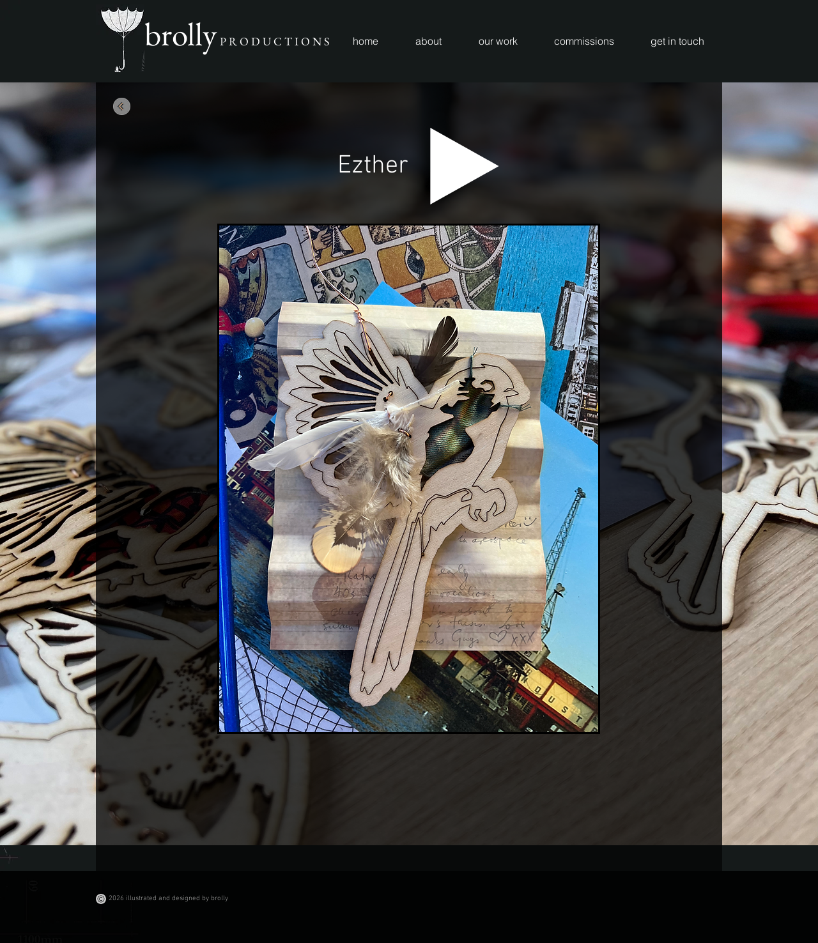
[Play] (464, 166)
